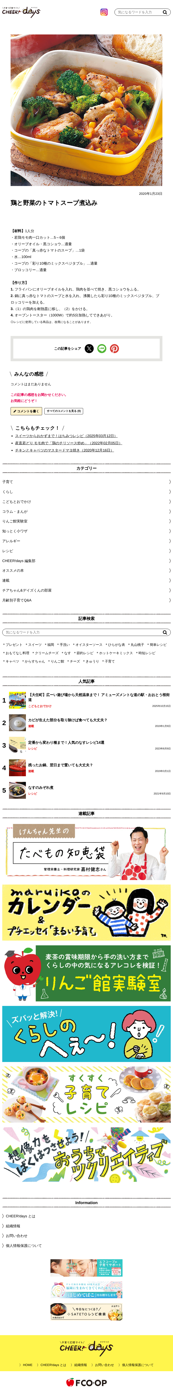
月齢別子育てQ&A (17, 607)
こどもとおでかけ (40, 713)
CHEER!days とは (20, 1223)
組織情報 (13, 1232)
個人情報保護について (24, 1252)
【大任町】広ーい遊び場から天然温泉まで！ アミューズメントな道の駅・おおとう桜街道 (99, 704)
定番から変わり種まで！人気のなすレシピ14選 (66, 749)
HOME (27, 1371)
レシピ (32, 755)
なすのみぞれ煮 (40, 794)
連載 (5, 587)
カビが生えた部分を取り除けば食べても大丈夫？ (67, 726)
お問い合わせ (16, 1242)
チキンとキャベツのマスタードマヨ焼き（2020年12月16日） (64, 457)
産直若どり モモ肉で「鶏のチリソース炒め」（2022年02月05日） (68, 450)
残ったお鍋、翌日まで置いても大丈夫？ (60, 772)
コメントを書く (26, 418)
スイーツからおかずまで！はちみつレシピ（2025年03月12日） (66, 443)
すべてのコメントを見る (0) (64, 417)
